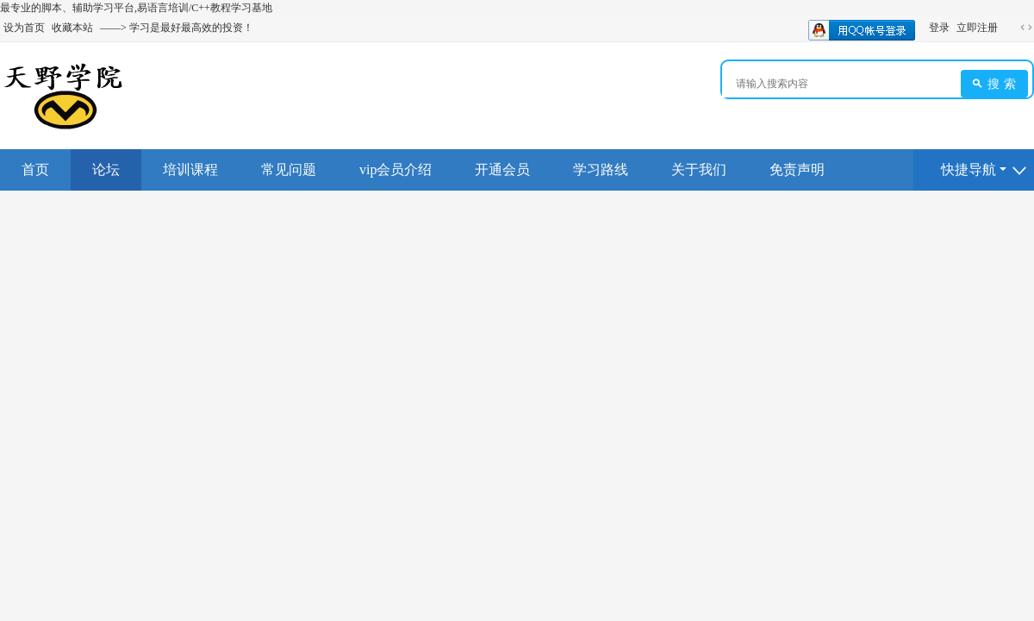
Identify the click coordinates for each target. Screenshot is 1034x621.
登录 (939, 28)
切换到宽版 (1026, 27)
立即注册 (977, 28)
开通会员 (502, 169)
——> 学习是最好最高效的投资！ (176, 28)
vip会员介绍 (395, 169)
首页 (35, 169)
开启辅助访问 (1010, 27)
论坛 (106, 169)
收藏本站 (72, 28)
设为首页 (24, 28)
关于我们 (698, 169)
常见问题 (288, 169)
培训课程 (190, 169)
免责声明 (797, 169)
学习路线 (600, 169)
